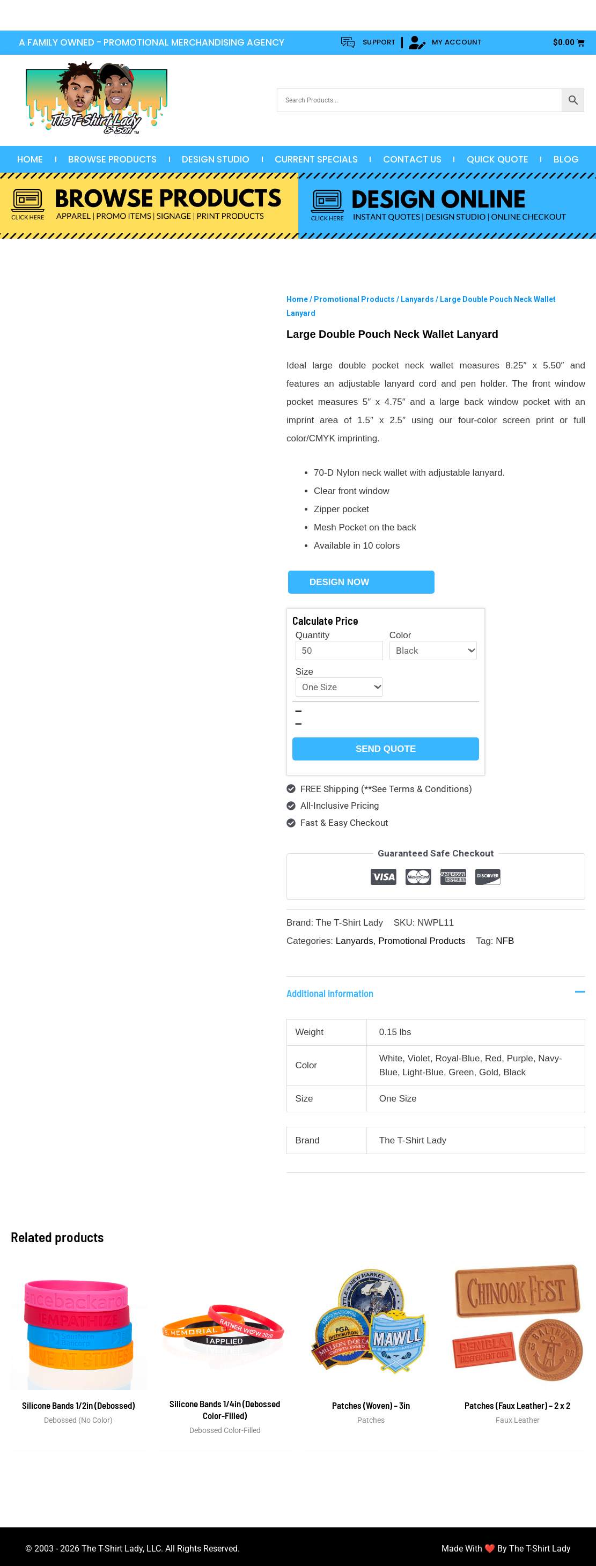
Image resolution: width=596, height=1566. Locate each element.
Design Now (339, 582)
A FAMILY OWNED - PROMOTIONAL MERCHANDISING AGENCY (151, 42)
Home (30, 159)
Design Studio (215, 159)
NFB (505, 941)
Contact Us (412, 159)
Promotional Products (354, 299)
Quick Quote (497, 159)
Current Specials (316, 159)
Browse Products (112, 159)
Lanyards (417, 299)
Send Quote (386, 749)
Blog (566, 159)
